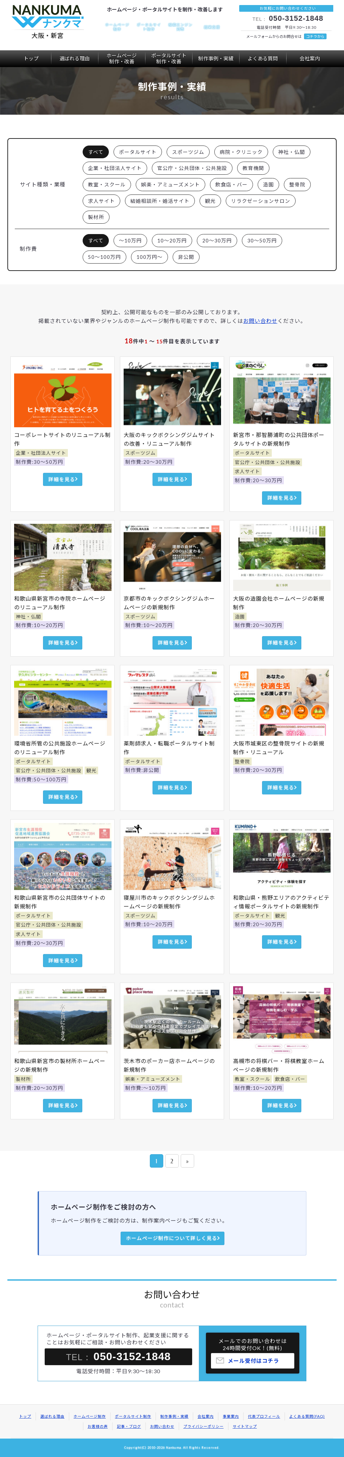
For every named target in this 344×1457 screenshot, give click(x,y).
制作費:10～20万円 (39, 639)
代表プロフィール (264, 1416)
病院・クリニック (241, 152)
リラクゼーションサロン (260, 201)
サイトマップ (245, 1426)
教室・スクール (107, 184)
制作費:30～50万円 (39, 476)
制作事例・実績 (215, 58)
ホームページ (121, 58)
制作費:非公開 (142, 785)
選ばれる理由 (74, 58)
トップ (31, 58)
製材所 (96, 217)
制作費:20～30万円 (149, 476)
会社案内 (310, 58)
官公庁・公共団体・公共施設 (192, 168)
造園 (268, 184)
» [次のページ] (187, 1161)
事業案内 (231, 1416)
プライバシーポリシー (203, 1426)
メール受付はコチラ (253, 1375)
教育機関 (253, 168)
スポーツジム (188, 152)
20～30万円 (217, 240)
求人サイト (101, 201)
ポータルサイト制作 (133, 1416)
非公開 (186, 257)
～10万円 (130, 240)
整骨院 (297, 184)
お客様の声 (98, 1426)
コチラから (315, 36)
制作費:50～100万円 (41, 794)
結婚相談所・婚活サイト (159, 201)
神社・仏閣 (291, 152)
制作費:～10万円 (145, 1102)
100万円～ (149, 257)
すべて (95, 152)
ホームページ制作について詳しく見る (171, 1238)
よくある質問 (263, 58)
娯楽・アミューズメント (170, 184)
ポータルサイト (168, 58)
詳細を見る (61, 494)
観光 (210, 201)
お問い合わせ (260, 321)
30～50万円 (262, 240)
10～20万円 (172, 240)
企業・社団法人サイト (115, 168)
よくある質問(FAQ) (307, 1416)
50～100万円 (104, 257)
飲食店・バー (231, 184)
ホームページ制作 (90, 1416)
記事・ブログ (129, 1426)
